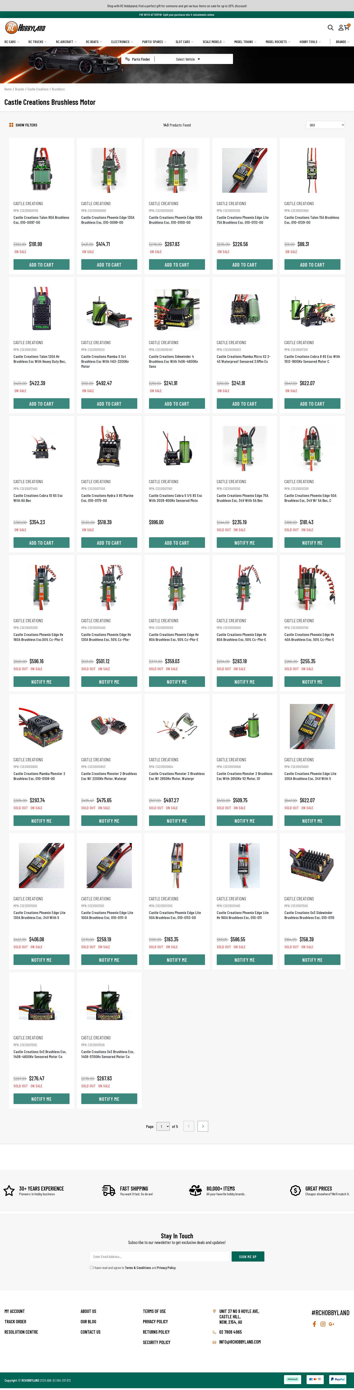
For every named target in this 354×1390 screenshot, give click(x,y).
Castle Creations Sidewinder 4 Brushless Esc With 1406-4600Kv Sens (177, 351)
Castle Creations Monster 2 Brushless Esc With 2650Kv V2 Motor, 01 (246, 771)
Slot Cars (184, 41)
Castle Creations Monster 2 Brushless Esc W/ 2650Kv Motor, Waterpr (177, 771)
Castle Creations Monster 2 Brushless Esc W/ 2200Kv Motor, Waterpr (108, 771)
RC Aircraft (66, 41)
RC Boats (94, 41)
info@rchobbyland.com (237, 1343)
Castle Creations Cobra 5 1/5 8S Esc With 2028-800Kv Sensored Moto (177, 491)
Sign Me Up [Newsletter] (248, 1258)
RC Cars (12, 41)
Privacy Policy (166, 1269)
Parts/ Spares (154, 41)
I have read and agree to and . (133, 1269)
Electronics (122, 41)
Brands (342, 41)
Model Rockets (278, 41)
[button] (341, 27)
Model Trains (245, 41)
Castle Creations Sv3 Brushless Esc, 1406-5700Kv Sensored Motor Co (108, 1051)
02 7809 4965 (227, 1333)
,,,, (163, 1128)
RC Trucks (37, 41)
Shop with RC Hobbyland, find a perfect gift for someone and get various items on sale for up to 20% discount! (177, 6)
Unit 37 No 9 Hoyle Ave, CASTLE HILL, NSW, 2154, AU (239, 1318)
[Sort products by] (325, 125)
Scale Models (214, 41)
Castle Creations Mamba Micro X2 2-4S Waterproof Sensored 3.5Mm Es (246, 351)
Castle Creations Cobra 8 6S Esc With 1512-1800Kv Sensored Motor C (314, 351)
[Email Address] (159, 1258)
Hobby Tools (310, 41)
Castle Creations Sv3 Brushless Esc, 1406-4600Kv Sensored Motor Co (40, 1051)
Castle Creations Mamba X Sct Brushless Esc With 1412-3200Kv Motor (108, 351)
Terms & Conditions (138, 1269)
